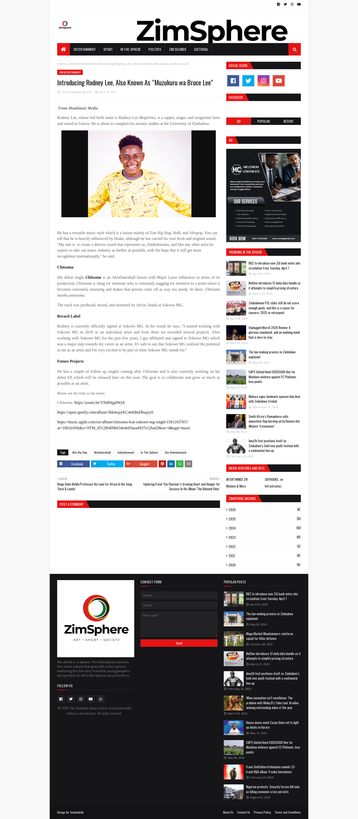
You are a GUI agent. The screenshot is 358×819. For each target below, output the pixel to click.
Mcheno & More (236, 486)
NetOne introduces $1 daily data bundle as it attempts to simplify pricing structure (275, 285)
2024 (265, 528)
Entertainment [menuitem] (85, 49)
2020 (265, 564)
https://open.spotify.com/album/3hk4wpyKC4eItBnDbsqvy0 (105, 412)
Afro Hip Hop (79, 452)
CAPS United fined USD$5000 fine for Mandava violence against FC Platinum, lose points (273, 376)
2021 (265, 555)
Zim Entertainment (82, 64)
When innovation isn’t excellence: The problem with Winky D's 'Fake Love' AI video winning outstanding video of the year (272, 702)
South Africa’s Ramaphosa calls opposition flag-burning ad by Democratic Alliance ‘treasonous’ (274, 421)
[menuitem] (63, 49)
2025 (265, 518)
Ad (239, 121)
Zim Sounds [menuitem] (177, 49)
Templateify (77, 812)
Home (61, 64)
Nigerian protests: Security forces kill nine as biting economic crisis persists (273, 789)
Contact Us (243, 812)
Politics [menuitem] (154, 49)
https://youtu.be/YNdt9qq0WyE (99, 402)
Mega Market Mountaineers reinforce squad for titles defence (269, 636)
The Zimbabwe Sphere (76, 92)
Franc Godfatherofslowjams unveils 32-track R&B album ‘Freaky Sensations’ (271, 769)
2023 (265, 537)
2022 (265, 546)
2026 (265, 509)
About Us (228, 812)
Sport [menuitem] (108, 49)
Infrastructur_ (273, 486)
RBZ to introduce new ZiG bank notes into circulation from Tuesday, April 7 (274, 266)
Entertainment (126, 452)
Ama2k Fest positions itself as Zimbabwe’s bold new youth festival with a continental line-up (274, 445)
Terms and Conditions (288, 812)
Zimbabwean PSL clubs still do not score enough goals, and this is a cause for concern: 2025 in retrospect (274, 307)
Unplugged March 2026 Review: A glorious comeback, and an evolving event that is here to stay (274, 332)
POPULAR (263, 121)
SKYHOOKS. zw (274, 479)
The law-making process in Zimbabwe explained (272, 354)
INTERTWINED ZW (237, 479)
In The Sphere (149, 452)
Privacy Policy (262, 812)
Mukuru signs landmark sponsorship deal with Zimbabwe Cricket (274, 399)
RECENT (288, 121)
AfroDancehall (102, 452)
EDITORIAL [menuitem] (201, 49)
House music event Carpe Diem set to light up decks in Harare (272, 725)
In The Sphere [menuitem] (130, 49)
